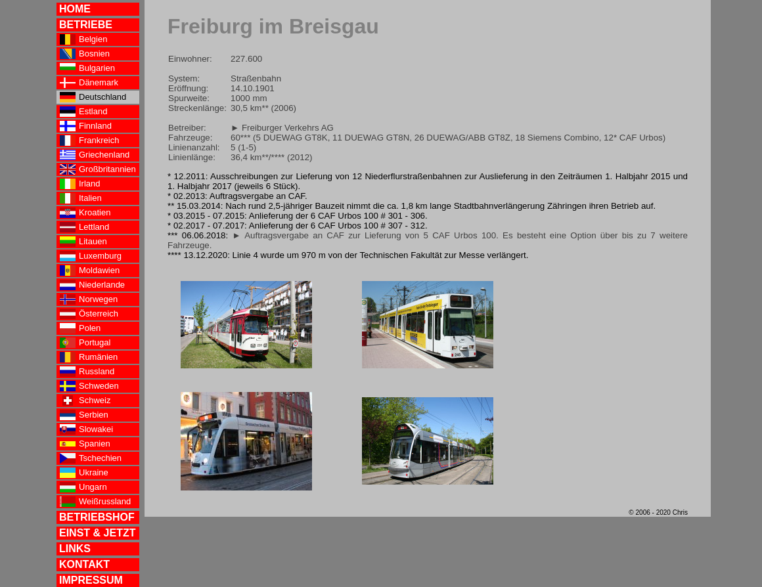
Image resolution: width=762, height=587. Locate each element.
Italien (81, 198)
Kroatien (85, 212)
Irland (80, 184)
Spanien (85, 444)
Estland (83, 111)
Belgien (83, 39)
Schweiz (85, 400)
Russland (87, 371)
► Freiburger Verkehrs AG (282, 128)
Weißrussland (95, 501)
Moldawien (90, 270)
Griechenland (94, 155)
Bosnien (85, 54)
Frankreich (89, 140)
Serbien (84, 415)
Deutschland (93, 97)
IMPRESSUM (91, 580)
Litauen (83, 241)
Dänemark (89, 82)
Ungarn (83, 487)
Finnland (86, 126)
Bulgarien (87, 68)
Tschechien (91, 458)
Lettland (84, 227)
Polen (80, 328)
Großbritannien (98, 169)
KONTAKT (84, 564)
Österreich (89, 314)
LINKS (75, 548)
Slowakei (86, 429)
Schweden (89, 386)
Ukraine (84, 472)
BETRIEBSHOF (97, 517)
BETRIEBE (85, 24)
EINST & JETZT (97, 532)
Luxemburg (91, 256)
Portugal (85, 342)
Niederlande (92, 285)
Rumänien (89, 357)
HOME (75, 8)
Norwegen (89, 299)
